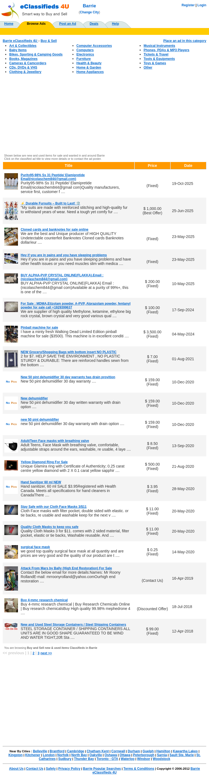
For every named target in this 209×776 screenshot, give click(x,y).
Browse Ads (36, 24)
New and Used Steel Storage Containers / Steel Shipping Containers (73, 625)
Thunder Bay (84, 759)
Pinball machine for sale (39, 327)
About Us (16, 769)
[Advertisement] (104, 114)
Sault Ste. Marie (182, 755)
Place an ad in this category (184, 41)
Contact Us (34, 769)
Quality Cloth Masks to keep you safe (49, 527)
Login (201, 5)
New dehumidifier (34, 398)
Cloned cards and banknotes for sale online (54, 229)
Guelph (148, 751)
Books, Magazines (23, 59)
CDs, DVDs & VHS (23, 67)
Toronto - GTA (107, 759)
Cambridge (75, 751)
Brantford (57, 751)
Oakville (96, 755)
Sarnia (162, 755)
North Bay (79, 755)
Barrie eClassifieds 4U (20, 41)
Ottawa (124, 755)
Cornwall (118, 751)
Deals (94, 24)
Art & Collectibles (22, 46)
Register (188, 5)
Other (148, 67)
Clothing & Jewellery (25, 72)
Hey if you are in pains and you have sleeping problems (64, 255)
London (49, 755)
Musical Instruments (159, 46)
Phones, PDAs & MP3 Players (166, 50)
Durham (134, 751)
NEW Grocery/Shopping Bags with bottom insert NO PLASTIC (68, 352)
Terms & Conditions (139, 769)
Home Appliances (90, 72)
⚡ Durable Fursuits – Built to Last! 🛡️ (50, 203)
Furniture (83, 59)
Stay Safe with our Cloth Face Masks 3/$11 (54, 507)
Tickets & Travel (156, 54)
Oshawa (110, 755)
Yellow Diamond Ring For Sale (44, 462)
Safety (51, 769)
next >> (46, 653)
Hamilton (163, 751)
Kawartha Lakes (185, 751)
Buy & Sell (49, 41)
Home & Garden (88, 67)
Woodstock (161, 759)
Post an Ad (67, 24)
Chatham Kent (98, 751)
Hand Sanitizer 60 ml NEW (41, 482)
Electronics (85, 54)
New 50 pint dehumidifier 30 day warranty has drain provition (68, 377)
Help (115, 24)
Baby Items (18, 50)
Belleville (40, 751)
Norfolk (63, 755)
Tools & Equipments (159, 59)
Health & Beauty (89, 63)
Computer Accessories (94, 46)
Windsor (143, 759)
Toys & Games (155, 63)
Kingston (15, 755)
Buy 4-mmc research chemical (44, 600)
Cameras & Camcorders (27, 63)
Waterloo (128, 759)
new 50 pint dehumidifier (40, 419)
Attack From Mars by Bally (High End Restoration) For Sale (66, 568)
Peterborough (144, 755)
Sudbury (65, 759)
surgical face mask (35, 547)
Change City (89, 12)
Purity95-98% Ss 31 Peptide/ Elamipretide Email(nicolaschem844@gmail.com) (53, 177)
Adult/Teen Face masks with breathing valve (55, 441)
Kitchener (32, 755)
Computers (85, 50)
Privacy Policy (69, 769)
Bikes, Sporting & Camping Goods (36, 54)
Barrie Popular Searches (102, 769)
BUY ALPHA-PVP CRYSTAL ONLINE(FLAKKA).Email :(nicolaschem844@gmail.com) (62, 277)
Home (8, 24)
